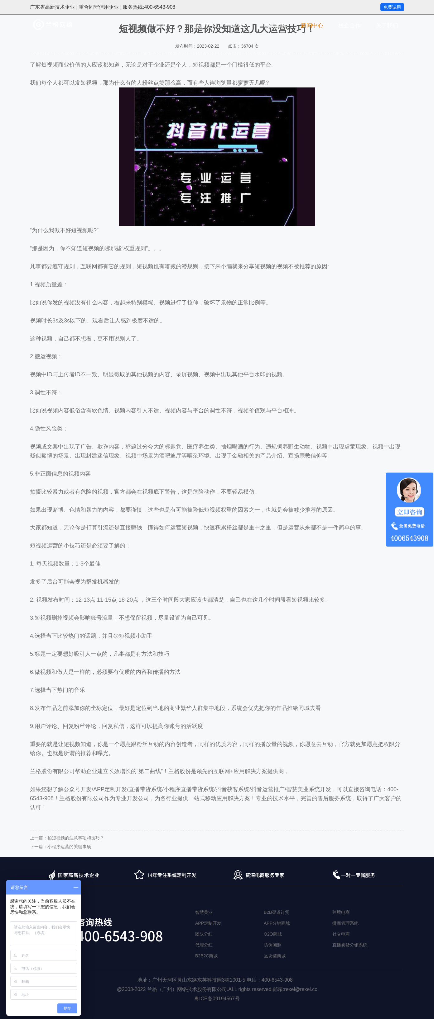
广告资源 (237, 25)
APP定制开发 (208, 923)
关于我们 (387, 25)
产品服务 (200, 25)
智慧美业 (204, 912)
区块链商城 (275, 955)
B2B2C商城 (206, 955)
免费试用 (392, 7)
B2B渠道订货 (276, 912)
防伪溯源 (272, 944)
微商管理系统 (345, 923)
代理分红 (204, 944)
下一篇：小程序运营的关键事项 (60, 846)
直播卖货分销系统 (349, 944)
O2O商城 (273, 934)
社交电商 (341, 934)
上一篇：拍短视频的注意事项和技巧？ (67, 837)
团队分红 (204, 934)
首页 (162, 25)
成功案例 (274, 25)
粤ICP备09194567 (214, 998)
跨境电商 (341, 912)
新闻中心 (312, 25)
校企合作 (349, 25)
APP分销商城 (277, 923)
